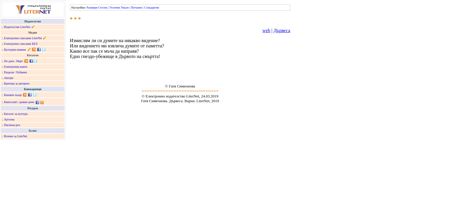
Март (19, 61)
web (266, 30)
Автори (8, 78)
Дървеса (281, 30)
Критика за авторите (17, 83)
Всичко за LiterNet (15, 136)
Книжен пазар (13, 95)
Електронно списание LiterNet (23, 38)
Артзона (9, 119)
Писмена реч (12, 125)
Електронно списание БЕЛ (20, 43)
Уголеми (114, 7)
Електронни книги (15, 66)
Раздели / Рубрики (15, 72)
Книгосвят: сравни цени (19, 102)
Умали (125, 7)
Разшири (91, 7)
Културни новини (15, 49)
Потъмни (136, 7)
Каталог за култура (16, 113)
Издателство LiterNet (17, 27)
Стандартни (151, 7)
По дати (9, 61)
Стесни (102, 7)
